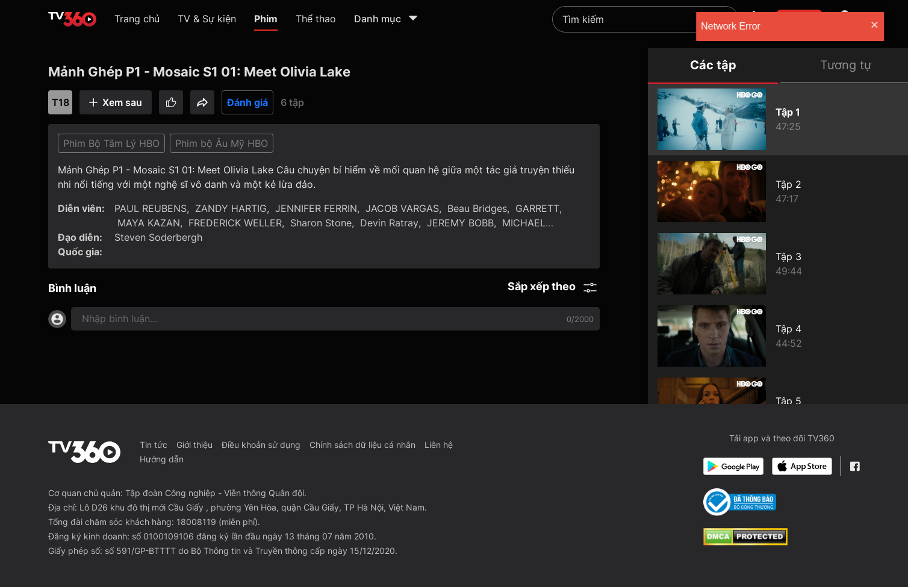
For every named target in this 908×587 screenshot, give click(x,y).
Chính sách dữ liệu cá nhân (362, 444)
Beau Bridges (477, 208)
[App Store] (802, 466)
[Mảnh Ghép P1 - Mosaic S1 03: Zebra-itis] (778, 264)
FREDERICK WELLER (235, 223)
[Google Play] (733, 466)
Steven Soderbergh (158, 237)
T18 (60, 102)
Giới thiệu (194, 444)
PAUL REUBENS (150, 208)
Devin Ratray (389, 223)
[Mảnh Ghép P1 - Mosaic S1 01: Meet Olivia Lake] (778, 119)
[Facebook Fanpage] (855, 466)
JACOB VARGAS (402, 208)
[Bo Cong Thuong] (739, 502)
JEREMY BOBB (460, 223)
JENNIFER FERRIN (316, 208)
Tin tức (153, 444)
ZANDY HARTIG (231, 208)
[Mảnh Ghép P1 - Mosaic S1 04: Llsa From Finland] (778, 336)
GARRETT (537, 208)
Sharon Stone (321, 223)
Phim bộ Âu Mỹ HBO (221, 143)
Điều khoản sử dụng (261, 444)
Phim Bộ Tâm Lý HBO (111, 143)
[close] (887, 26)
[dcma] (745, 542)
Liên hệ (438, 444)
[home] (72, 19)
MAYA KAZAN (148, 223)
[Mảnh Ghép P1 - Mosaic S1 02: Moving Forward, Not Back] (778, 191)
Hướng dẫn (162, 459)
